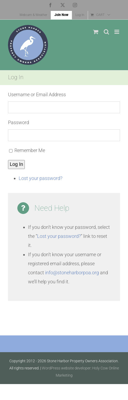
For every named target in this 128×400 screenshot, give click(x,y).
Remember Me (29, 150)
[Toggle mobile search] (106, 32)
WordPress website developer (66, 368)
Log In (16, 164)
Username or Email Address (37, 94)
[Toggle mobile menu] (117, 32)
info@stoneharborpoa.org (72, 272)
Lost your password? (40, 178)
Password (18, 122)
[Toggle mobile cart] (95, 32)
